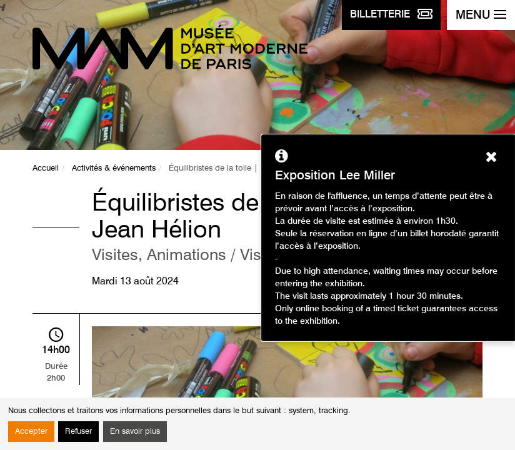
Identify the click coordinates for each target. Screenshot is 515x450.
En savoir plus (135, 432)
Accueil (45, 168)
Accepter (31, 432)
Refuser (78, 432)
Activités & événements (114, 168)
